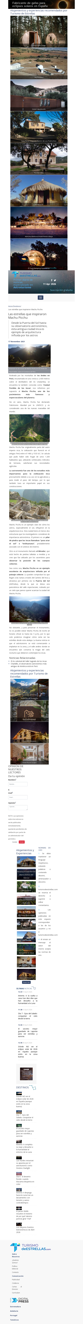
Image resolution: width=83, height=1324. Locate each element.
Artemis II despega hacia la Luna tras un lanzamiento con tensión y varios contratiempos (24, 1197)
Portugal (14, 1315)
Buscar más (26, 982)
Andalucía (14, 1311)
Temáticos (15, 1320)
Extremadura (16, 1307)
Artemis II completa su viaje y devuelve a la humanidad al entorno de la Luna (24, 1148)
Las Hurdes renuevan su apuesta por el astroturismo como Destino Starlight (25, 1164)
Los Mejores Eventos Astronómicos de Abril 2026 (25, 1229)
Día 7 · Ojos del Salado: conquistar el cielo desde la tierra (27, 1016)
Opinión (10, 803)
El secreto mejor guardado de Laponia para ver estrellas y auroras (27, 1033)
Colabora (15, 1283)
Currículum (16, 1293)
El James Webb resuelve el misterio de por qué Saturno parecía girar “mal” (24, 1215)
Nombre (10, 779)
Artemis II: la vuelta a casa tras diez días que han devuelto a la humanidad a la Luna (27, 999)
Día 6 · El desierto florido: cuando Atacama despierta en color (25, 1180)
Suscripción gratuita (61, 290)
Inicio (10, 306)
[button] (11, 356)
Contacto (15, 1272)
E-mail (10, 791)
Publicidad (16, 1280)
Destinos (17, 306)
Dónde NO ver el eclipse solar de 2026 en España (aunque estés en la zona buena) (27, 1051)
